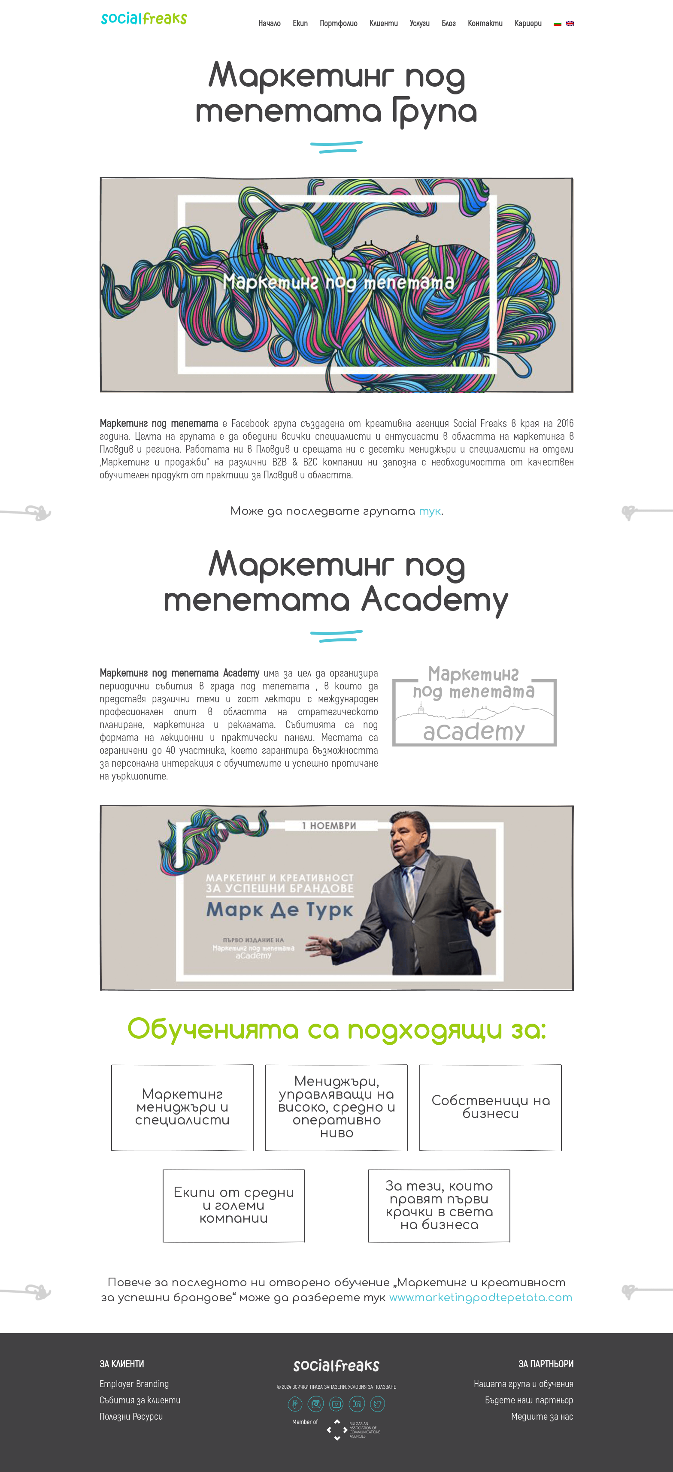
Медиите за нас (542, 1415)
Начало (269, 23)
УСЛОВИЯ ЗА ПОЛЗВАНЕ (372, 1385)
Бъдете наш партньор (529, 1399)
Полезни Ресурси (131, 1415)
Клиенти (384, 23)
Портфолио (339, 23)
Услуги (420, 23)
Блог (449, 23)
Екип (300, 23)
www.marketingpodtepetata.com (481, 1297)
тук (430, 511)
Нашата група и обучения (523, 1382)
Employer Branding (134, 1382)
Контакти (485, 23)
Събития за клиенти (140, 1399)
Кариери (528, 23)
